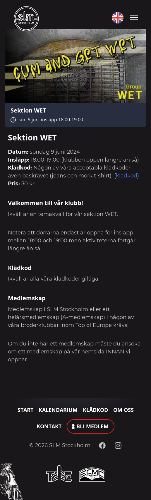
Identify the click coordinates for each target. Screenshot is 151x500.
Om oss (123, 409)
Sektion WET (28, 110)
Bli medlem (92, 426)
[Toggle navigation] (134, 17)
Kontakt (49, 426)
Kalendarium (58, 409)
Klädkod (95, 409)
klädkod (126, 175)
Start (25, 409)
